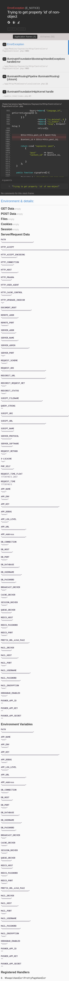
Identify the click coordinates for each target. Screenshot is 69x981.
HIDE (21, 29)
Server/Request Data (15, 234)
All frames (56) (47, 36)
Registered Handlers (15, 972)
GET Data (7, 208)
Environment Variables (17, 724)
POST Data (8, 213)
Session (6, 229)
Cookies (6, 224)
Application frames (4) (25, 36)
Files (4, 218)
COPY (11, 29)
